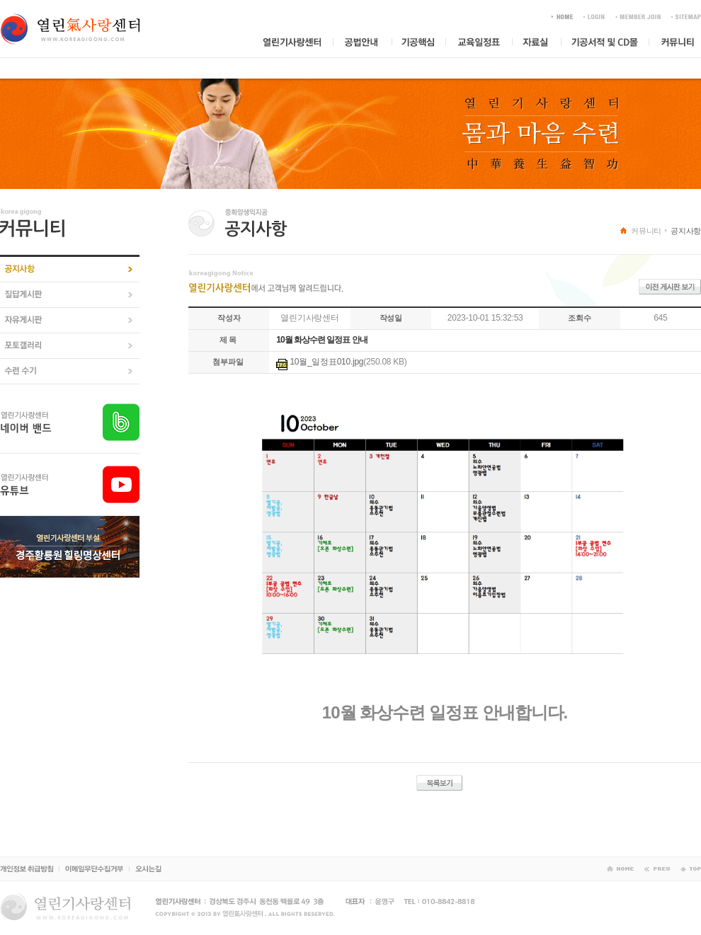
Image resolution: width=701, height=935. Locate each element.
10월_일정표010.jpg (326, 362)
